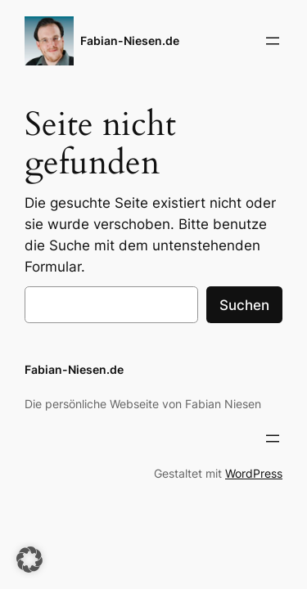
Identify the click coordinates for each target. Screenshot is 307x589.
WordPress (253, 473)
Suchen (244, 305)
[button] (29, 559)
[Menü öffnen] (272, 41)
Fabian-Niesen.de (129, 40)
